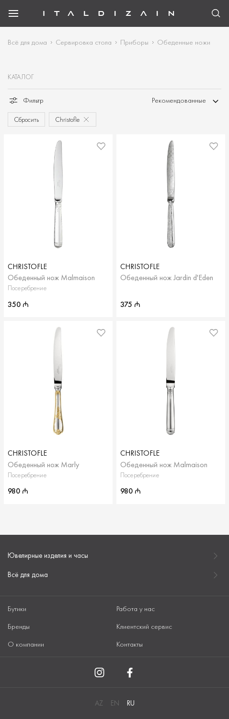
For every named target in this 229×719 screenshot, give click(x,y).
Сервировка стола (84, 42)
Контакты (129, 644)
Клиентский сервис (144, 626)
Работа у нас (135, 608)
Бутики (17, 608)
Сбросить (26, 119)
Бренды (19, 626)
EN (115, 703)
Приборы (134, 42)
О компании (26, 644)
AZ (99, 703)
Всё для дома (27, 42)
